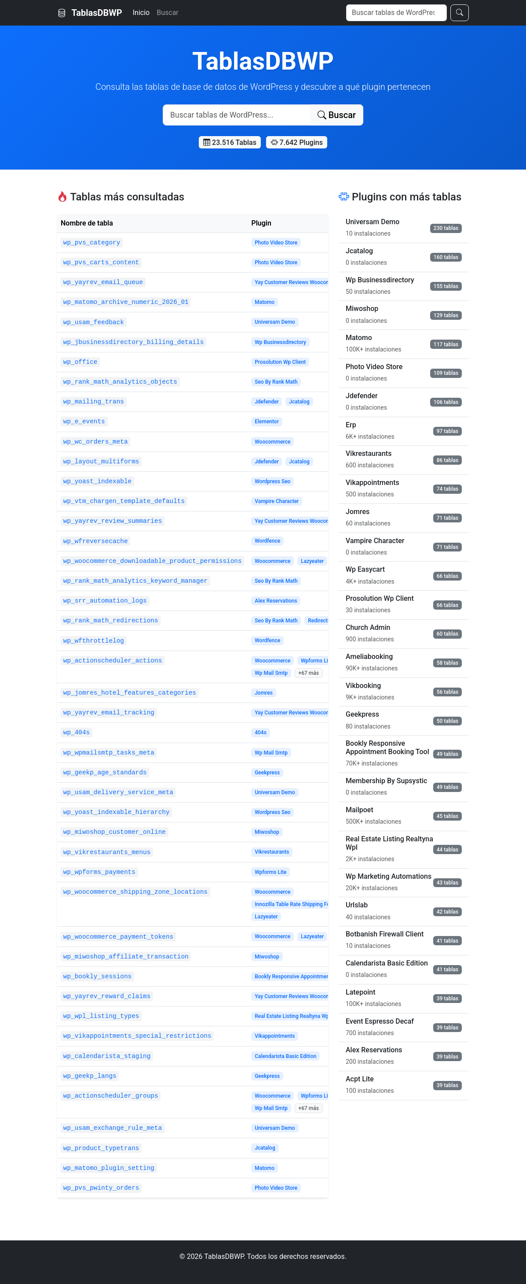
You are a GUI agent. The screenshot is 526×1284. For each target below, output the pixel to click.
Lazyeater (312, 561)
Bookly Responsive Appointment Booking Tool (309, 976)
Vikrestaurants (272, 852)
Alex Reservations (276, 601)
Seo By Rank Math (276, 382)
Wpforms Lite (316, 661)
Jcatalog (299, 402)
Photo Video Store (276, 243)
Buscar (168, 12)
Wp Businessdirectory (280, 342)
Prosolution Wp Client (280, 362)
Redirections (322, 621)
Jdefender (267, 402)
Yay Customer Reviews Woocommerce (300, 282)
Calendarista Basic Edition (285, 1056)
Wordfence (267, 541)
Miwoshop (267, 832)
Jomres (264, 693)
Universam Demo (275, 322)
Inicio (141, 12)
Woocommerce (272, 442)
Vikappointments (275, 1036)
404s (261, 732)
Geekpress (267, 773)
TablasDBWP (89, 12)
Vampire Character (277, 501)
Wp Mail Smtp (271, 673)
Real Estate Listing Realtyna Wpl (292, 1016)
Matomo (264, 302)
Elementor (267, 421)
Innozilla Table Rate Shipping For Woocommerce (312, 904)
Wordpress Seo (272, 481)
